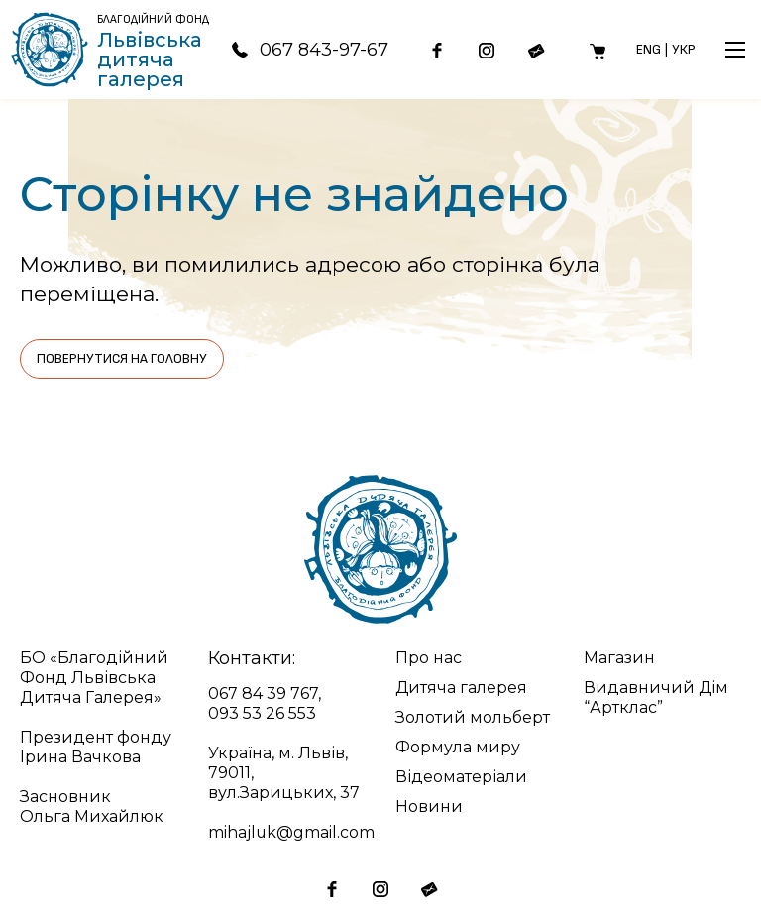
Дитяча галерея (461, 687)
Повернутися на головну (122, 358)
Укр (684, 49)
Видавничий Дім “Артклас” (656, 697)
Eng (648, 49)
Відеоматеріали (461, 776)
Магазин (619, 657)
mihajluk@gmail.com (292, 832)
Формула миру (457, 747)
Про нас (428, 657)
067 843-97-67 (307, 49)
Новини (429, 806)
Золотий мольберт (472, 717)
